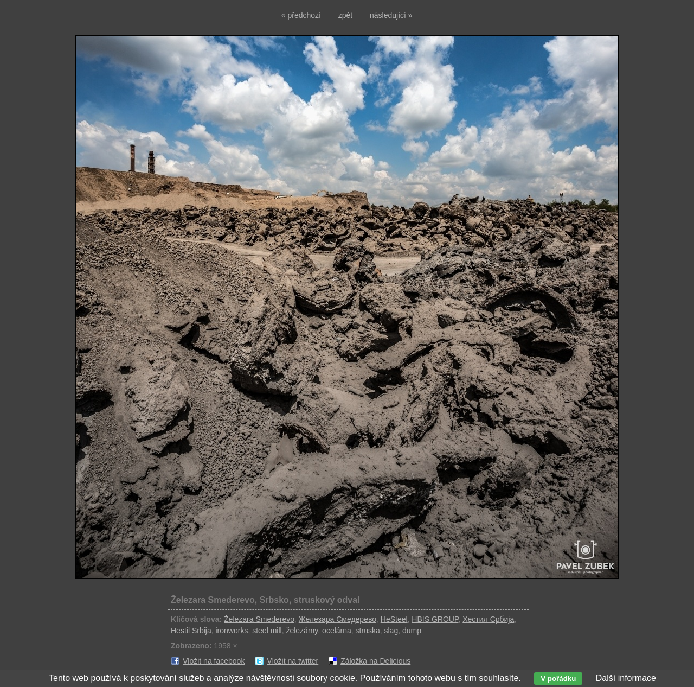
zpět (345, 15)
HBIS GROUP (435, 619)
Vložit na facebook (214, 661)
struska (368, 630)
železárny (302, 630)
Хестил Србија (488, 619)
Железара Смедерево (337, 619)
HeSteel (394, 619)
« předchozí (301, 15)
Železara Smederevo (259, 619)
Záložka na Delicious (375, 661)
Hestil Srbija (191, 630)
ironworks (231, 630)
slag (391, 630)
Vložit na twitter (292, 661)
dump (411, 630)
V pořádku (558, 679)
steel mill (266, 630)
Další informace (626, 678)
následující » (391, 15)
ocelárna (336, 630)
